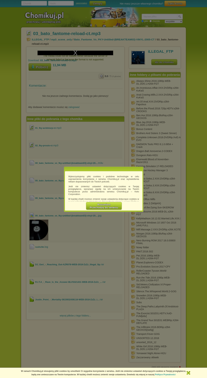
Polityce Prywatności (165, 374)
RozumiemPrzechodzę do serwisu (104, 206)
